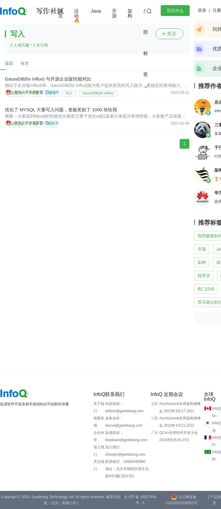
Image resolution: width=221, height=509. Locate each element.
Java (96, 11)
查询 (52, 93)
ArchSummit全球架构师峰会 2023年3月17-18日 (179, 407)
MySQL (17, 124)
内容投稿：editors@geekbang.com (124, 407)
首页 (60, 13)
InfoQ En (216, 412)
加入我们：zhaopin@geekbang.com (125, 451)
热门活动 (205, 288)
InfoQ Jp (216, 426)
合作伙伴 (98, 436)
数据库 (16, 93)
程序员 (203, 275)
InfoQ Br (216, 455)
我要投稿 (98, 422)
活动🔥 (77, 15)
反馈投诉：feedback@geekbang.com (126, 436)
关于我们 (98, 407)
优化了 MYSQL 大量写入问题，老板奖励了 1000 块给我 (61, 109)
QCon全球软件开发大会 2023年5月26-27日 (178, 436)
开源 (114, 13)
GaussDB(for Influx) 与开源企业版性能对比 (48, 78)
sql (35, 124)
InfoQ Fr (216, 441)
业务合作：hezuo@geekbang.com (124, 422)
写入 (69, 93)
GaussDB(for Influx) (98, 93)
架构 (130, 13)
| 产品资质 (214, 500)
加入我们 (98, 451)
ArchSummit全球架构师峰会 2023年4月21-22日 (179, 422)
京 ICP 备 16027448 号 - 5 (140, 500)
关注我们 (98, 465)
